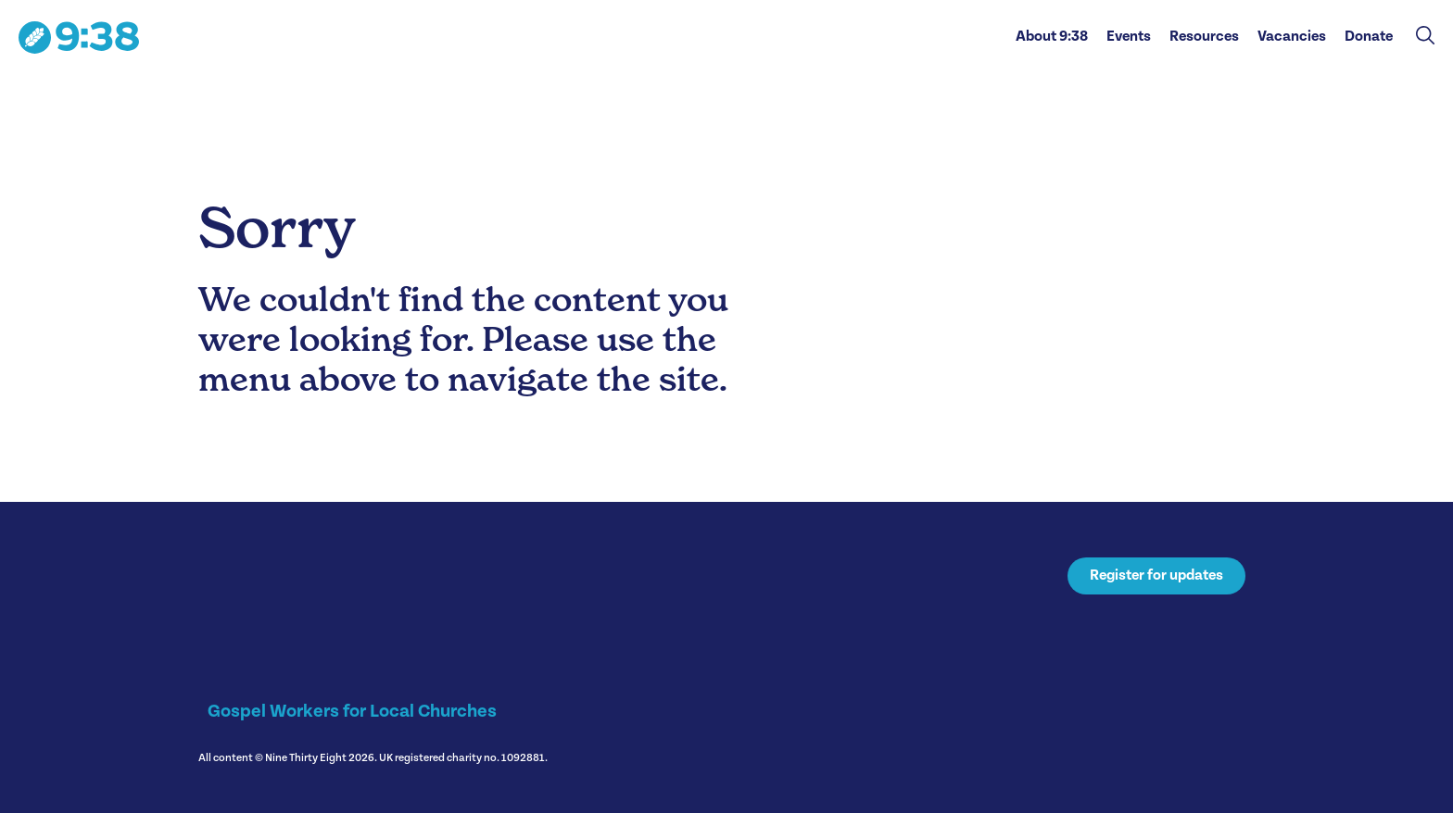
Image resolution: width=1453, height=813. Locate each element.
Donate (1369, 36)
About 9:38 (1052, 36)
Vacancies (1291, 36)
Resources (1204, 36)
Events (1128, 36)
